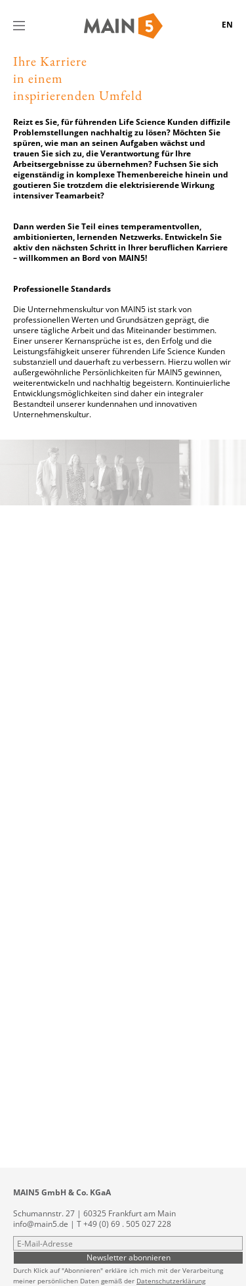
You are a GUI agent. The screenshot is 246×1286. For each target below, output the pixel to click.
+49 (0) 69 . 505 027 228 (127, 1223)
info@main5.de (40, 1223)
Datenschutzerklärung (170, 1280)
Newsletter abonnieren (129, 1257)
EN (227, 24)
